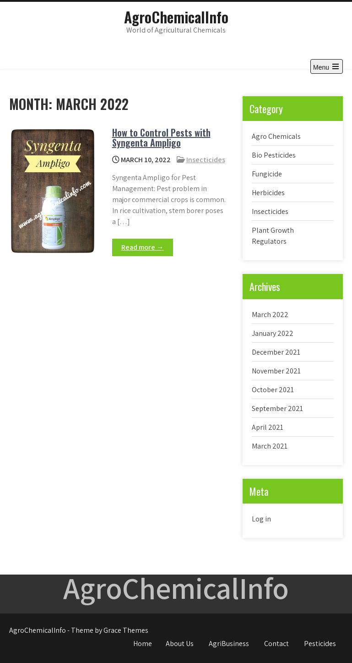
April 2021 (267, 427)
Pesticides (320, 643)
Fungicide (267, 174)
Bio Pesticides (274, 155)
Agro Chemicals (276, 136)
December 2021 (276, 352)
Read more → (142, 247)
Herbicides (268, 192)
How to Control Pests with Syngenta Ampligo (161, 137)
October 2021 (273, 390)
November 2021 (276, 371)
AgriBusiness (229, 643)
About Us (180, 643)
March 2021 (269, 446)
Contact (276, 643)
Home (142, 643)
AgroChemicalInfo (176, 16)
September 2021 (277, 408)
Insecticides (205, 159)
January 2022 (272, 333)
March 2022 (270, 314)
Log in (261, 519)
